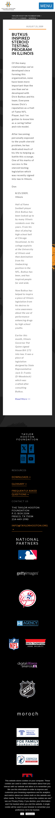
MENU (46, 6)
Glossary (18, 483)
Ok (22, 814)
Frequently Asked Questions (24, 492)
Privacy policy (30, 814)
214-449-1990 (20, 519)
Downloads (20, 477)
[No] (51, 797)
